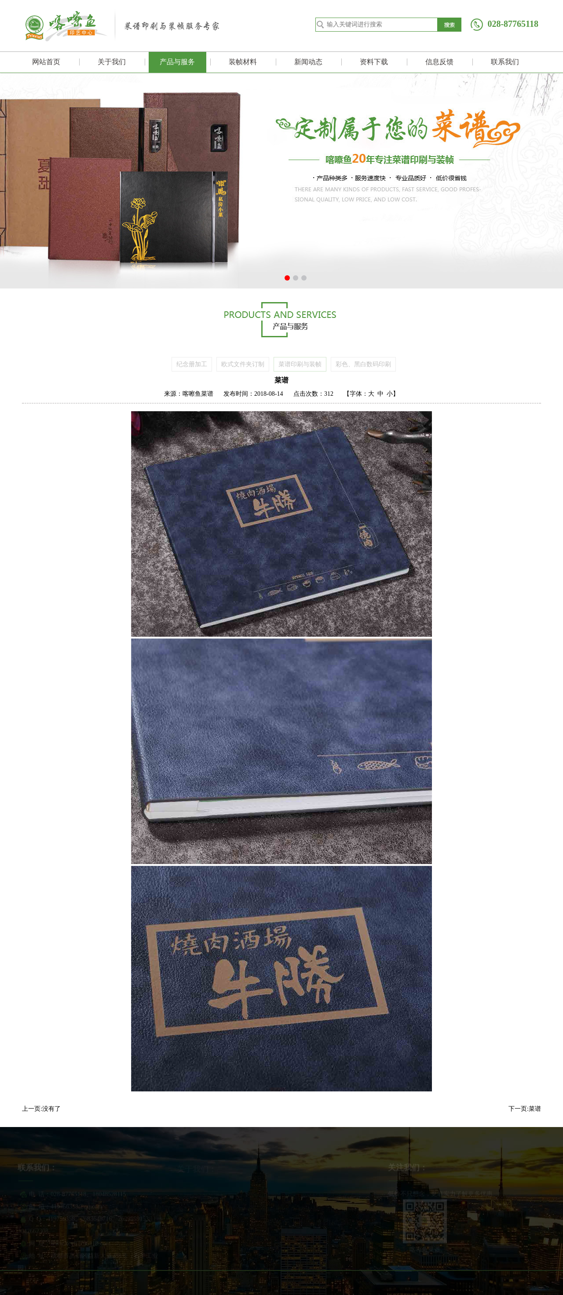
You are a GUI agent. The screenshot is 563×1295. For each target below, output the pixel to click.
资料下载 (374, 62)
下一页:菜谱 (524, 1108)
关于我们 (112, 62)
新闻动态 (308, 62)
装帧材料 (243, 62)
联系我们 (505, 62)
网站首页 (46, 62)
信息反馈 (439, 62)
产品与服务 (177, 62)
